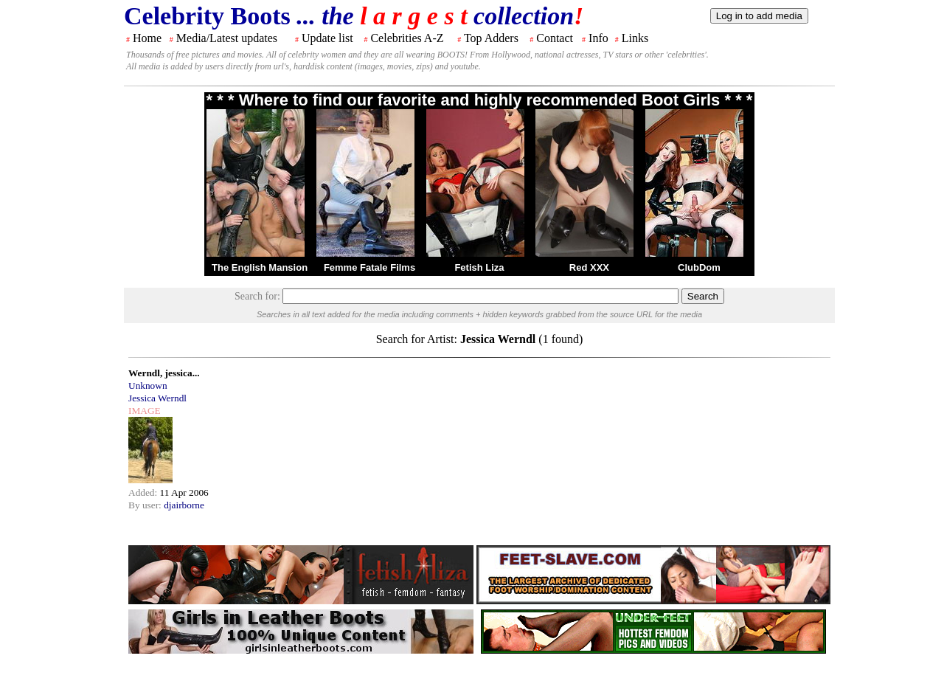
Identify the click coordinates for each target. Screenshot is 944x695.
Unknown (147, 385)
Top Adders (491, 38)
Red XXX (589, 267)
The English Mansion (260, 267)
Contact (554, 38)
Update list (327, 38)
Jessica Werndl (157, 398)
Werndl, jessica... (164, 372)
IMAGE (144, 410)
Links (635, 38)
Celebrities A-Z (406, 38)
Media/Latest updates (226, 38)
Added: (144, 492)
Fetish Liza (479, 267)
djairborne (184, 505)
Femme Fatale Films (369, 267)
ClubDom (699, 267)
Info (598, 38)
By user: (146, 505)
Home (147, 38)
